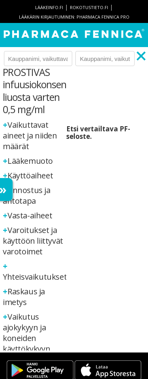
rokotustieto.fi (89, 7)
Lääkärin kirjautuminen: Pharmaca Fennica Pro (74, 17)
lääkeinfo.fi (49, 7)
